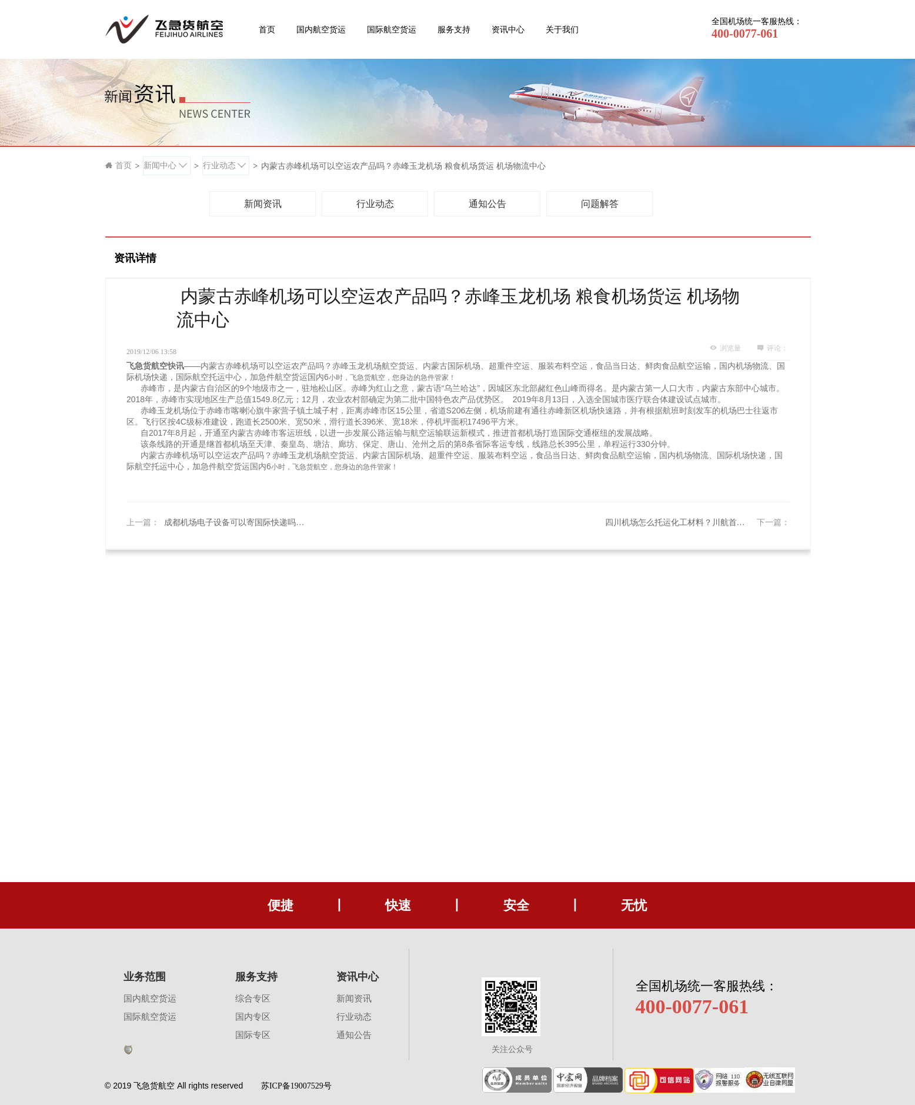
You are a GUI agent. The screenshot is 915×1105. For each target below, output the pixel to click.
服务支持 (454, 29)
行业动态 (354, 1016)
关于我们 (562, 29)
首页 (267, 29)
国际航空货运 (391, 29)
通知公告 (354, 1035)
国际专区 (253, 1035)
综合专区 (253, 998)
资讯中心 (508, 29)
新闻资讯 (354, 998)
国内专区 (253, 1016)
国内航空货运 (321, 29)
